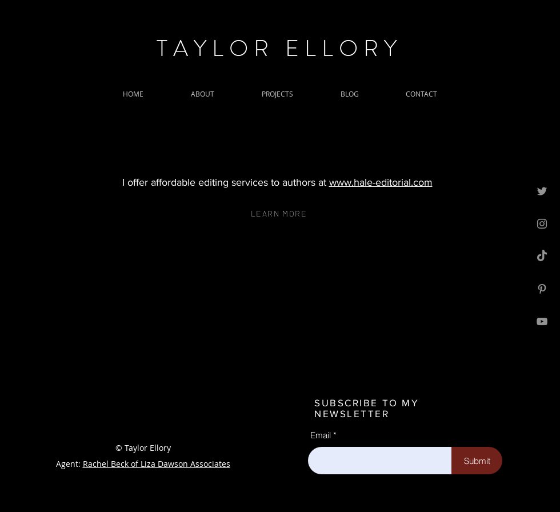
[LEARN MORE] (280, 213)
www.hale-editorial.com (381, 182)
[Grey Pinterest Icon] (542, 288)
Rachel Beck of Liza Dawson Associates (156, 463)
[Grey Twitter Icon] (542, 191)
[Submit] (476, 460)
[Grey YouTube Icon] (542, 321)
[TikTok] (542, 256)
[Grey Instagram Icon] (542, 223)
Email (320, 435)
